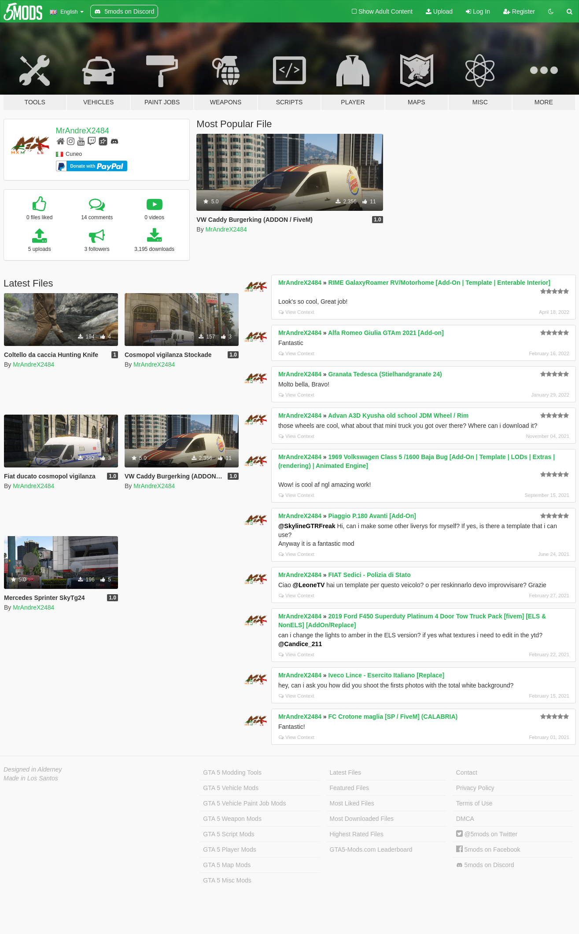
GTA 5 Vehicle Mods (230, 787)
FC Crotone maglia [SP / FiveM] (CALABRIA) (393, 716)
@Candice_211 (300, 643)
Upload (439, 11)
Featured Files (349, 787)
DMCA (465, 818)
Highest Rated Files (357, 834)
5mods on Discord (485, 865)
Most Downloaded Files (362, 818)
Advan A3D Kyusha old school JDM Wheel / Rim (398, 415)
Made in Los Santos (31, 778)
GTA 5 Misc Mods (227, 880)
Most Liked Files (352, 803)
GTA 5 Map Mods (227, 864)
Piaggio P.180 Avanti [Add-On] (372, 515)
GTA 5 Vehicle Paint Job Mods (244, 803)
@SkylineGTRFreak (307, 526)
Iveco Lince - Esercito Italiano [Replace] (386, 675)
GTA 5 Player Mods (229, 849)
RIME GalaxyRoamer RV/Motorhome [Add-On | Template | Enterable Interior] (439, 282)
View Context (296, 312)
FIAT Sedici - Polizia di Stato (369, 574)
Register (519, 11)
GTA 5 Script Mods (228, 834)
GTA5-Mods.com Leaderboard (371, 849)
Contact (466, 772)
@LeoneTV (309, 584)
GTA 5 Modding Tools (232, 772)
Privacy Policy (475, 787)
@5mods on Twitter (486, 834)
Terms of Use (474, 803)
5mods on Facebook (488, 849)
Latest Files (345, 772)
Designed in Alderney (33, 769)
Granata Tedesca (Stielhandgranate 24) (385, 374)
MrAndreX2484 (82, 130)
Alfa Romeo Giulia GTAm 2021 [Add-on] (386, 332)
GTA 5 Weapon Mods (232, 818)
